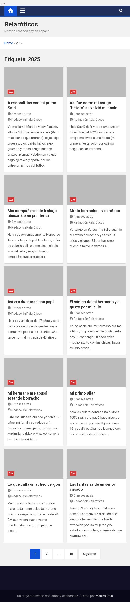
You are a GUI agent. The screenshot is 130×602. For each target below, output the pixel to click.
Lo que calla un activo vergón (34, 484)
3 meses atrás (19, 114)
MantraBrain (104, 596)
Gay (11, 91)
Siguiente (89, 554)
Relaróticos (21, 24)
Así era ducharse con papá (31, 301)
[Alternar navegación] (22, 11)
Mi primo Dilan (83, 393)
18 (71, 554)
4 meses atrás (81, 216)
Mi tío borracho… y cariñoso (95, 210)
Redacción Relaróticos (25, 119)
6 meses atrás (19, 308)
